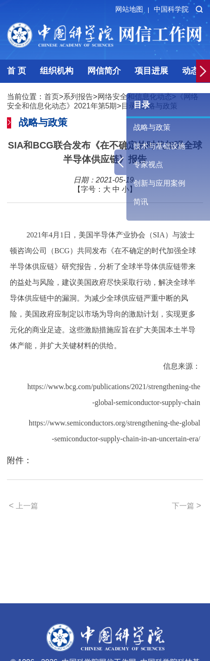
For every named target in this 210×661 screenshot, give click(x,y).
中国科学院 (171, 9)
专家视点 (148, 165)
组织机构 (56, 70)
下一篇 (186, 505)
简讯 (140, 202)
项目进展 (151, 70)
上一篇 (23, 505)
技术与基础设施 (159, 146)
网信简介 (104, 70)
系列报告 (78, 97)
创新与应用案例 (159, 183)
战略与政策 (152, 127)
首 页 (16, 70)
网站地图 (133, 9)
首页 (51, 97)
